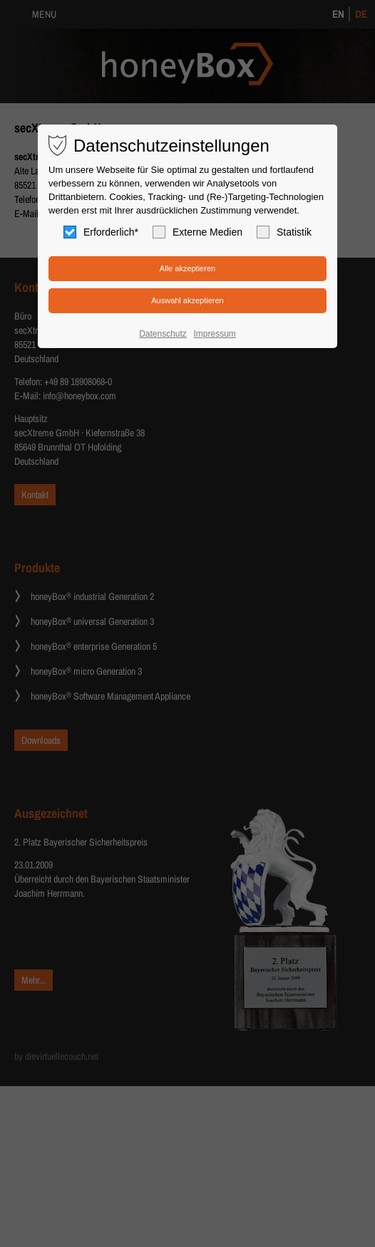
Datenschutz (163, 334)
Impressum (214, 334)
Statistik (284, 232)
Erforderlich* (100, 232)
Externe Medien (197, 232)
